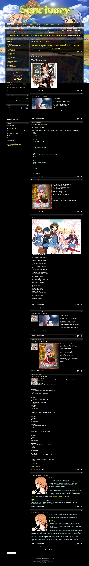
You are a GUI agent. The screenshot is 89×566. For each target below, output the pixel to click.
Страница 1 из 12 (36, 308)
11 (45, 308)
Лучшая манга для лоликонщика (16, 87)
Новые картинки (26, 26)
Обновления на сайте (35, 39)
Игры (52, 24)
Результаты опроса (13, 143)
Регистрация (77, 30)
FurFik (39, 113)
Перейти (35, 135)
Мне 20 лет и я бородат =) (15, 133)
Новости (10, 24)
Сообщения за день (17, 26)
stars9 (46, 57)
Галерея (24, 24)
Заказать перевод (12, 66)
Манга (38, 24)
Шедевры (10, 60)
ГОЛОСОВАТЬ (56, 48)
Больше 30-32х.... (13, 138)
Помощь (69, 30)
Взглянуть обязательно (14, 86)
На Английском (11, 57)
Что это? (18, 100)
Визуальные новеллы (13, 61)
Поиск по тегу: (10, 82)
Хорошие (10, 56)
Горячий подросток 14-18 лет (17, 131)
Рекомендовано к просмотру (14, 45)
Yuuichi (47, 41)
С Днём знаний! (34, 54)
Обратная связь (69, 553)
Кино (59, 24)
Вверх (80, 553)
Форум (17, 24)
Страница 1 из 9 (35, 547)
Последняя (53, 308)
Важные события (36, 26)
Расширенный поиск (77, 26)
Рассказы (45, 24)
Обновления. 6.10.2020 (36, 374)
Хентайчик (10, 48)
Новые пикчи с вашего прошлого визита (39, 510)
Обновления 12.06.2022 (36, 122)
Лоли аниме (11, 46)
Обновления (34, 473)
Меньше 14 (12, 128)
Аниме (31, 24)
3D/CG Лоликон (11, 49)
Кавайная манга (11, 53)
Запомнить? (52, 32)
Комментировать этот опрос (15, 144)
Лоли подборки (11, 50)
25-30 (10, 135)
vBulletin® (45, 560)
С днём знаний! (34, 214)
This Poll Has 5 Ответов (13, 146)
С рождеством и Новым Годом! (37, 94)
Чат (8, 105)
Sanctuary (76, 553)
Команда (10, 65)
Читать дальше (36, 173)
